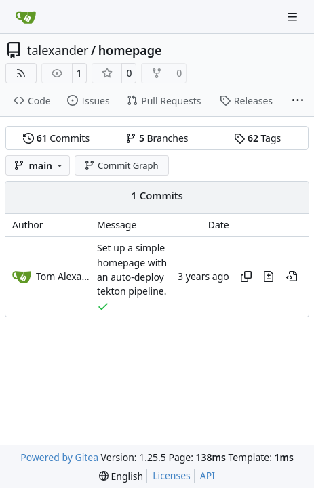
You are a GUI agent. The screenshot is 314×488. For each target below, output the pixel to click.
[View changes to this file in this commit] (268, 276)
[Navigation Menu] (293, 16)
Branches (156, 137)
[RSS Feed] (21, 73)
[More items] (298, 101)
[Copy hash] (246, 276)
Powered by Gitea (59, 457)
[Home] (26, 17)
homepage (130, 50)
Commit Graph (121, 165)
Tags (257, 137)
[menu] (121, 476)
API (207, 475)
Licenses (172, 475)
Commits (56, 137)
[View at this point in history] (291, 276)
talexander (57, 50)
